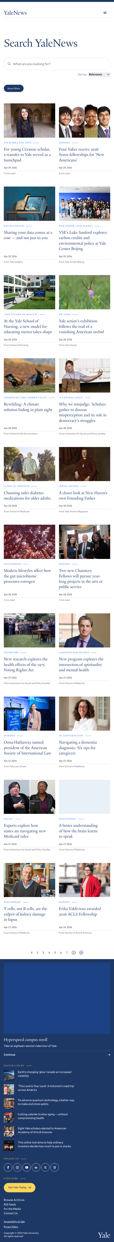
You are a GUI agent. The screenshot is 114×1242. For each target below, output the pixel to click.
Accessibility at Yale (14, 1221)
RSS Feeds (10, 1204)
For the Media (12, 1209)
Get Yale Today (19, 1187)
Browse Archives (14, 1200)
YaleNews (15, 13)
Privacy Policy (11, 1226)
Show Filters (13, 88)
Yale (104, 1236)
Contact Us (11, 1213)
